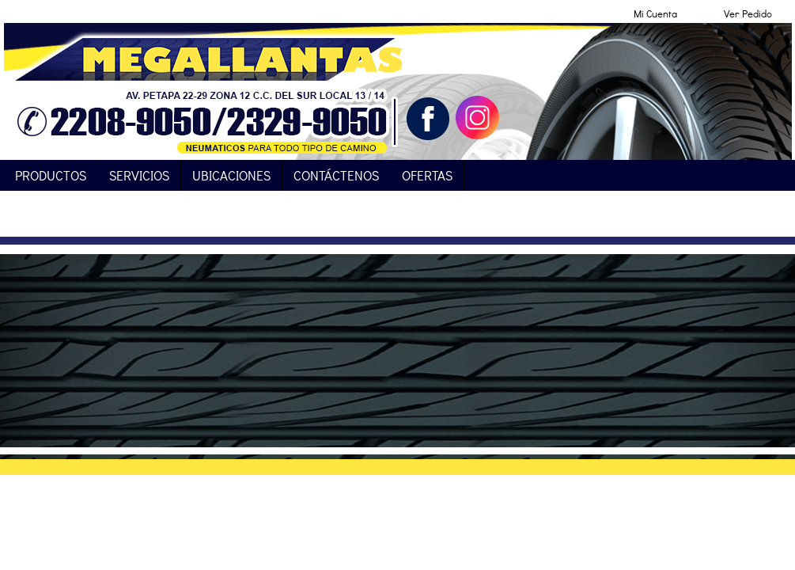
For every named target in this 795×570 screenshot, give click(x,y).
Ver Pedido (748, 13)
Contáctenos (336, 175)
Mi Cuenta (655, 13)
